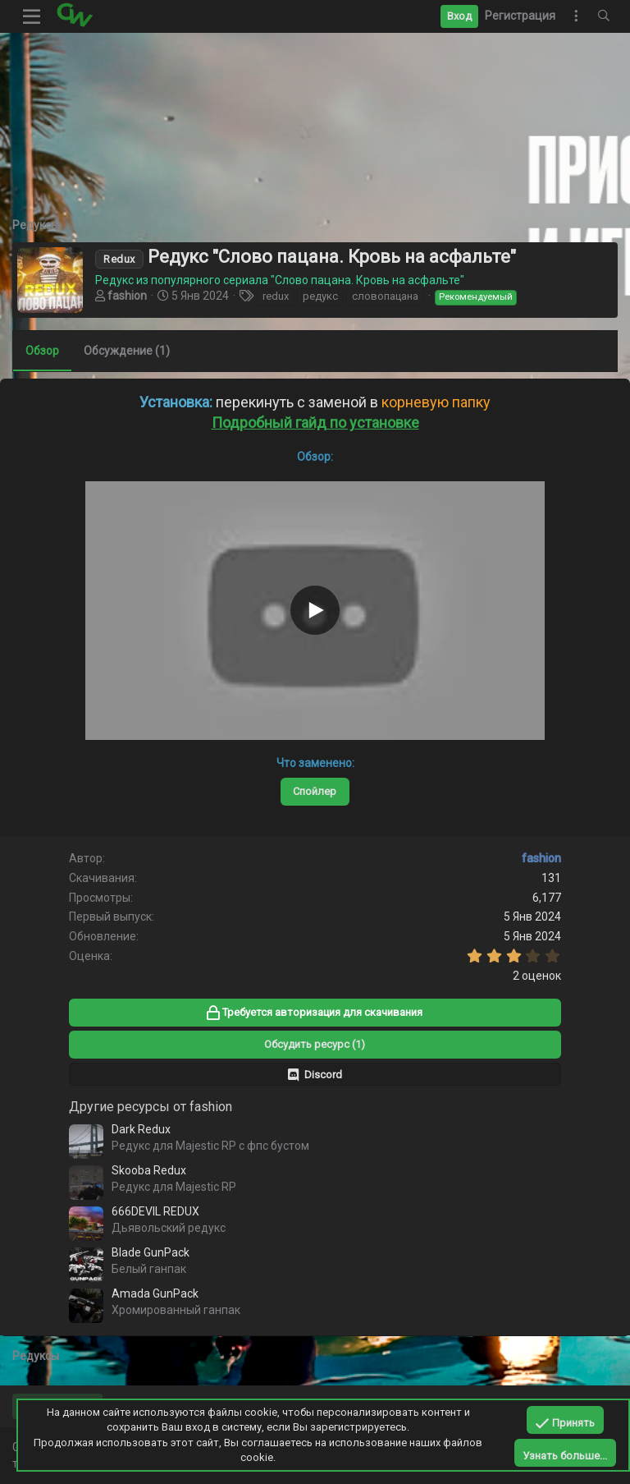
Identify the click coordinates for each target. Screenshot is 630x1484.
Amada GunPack (155, 1293)
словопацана (385, 296)
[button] (32, 16)
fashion (127, 295)
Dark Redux (141, 1129)
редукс (320, 296)
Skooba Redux (149, 1170)
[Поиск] (604, 16)
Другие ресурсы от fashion (150, 1106)
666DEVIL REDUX (155, 1211)
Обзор (42, 350)
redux (275, 296)
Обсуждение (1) (127, 350)
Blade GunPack (150, 1252)
